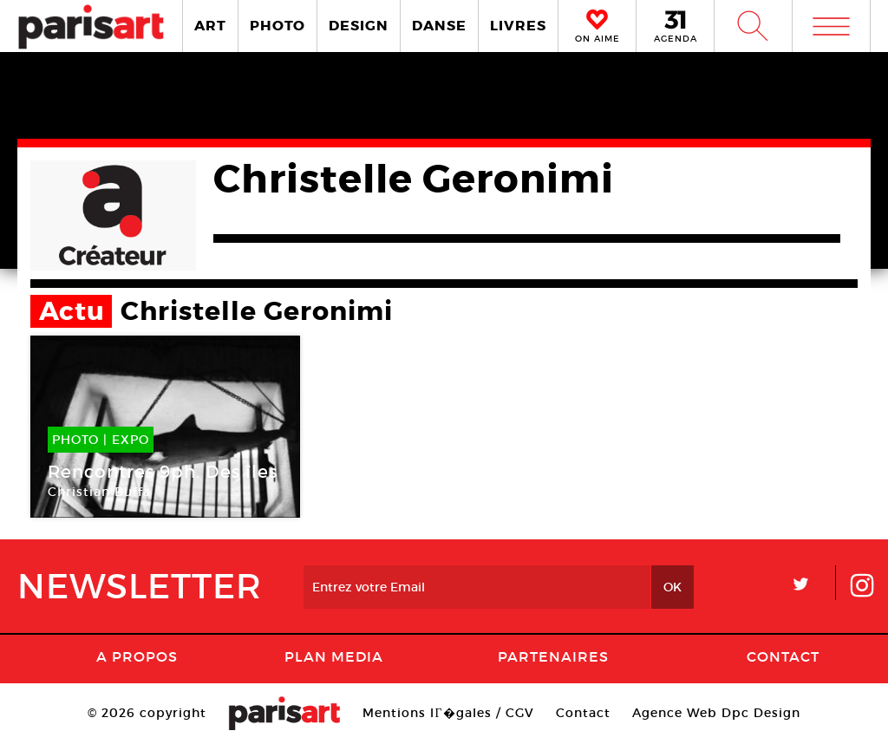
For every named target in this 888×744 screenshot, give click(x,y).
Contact (783, 656)
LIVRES (518, 25)
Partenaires (553, 656)
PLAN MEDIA (333, 656)
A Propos (137, 656)
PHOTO (277, 25)
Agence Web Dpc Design (716, 713)
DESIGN (358, 25)
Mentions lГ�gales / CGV (447, 713)
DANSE (439, 25)
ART (210, 25)
